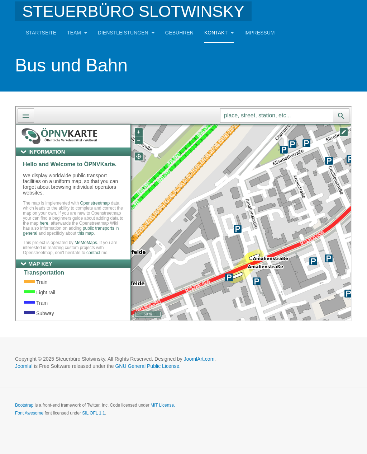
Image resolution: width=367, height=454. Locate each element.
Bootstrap (24, 405)
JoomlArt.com (199, 359)
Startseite (41, 33)
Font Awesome (29, 413)
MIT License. (163, 405)
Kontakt (219, 33)
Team (77, 33)
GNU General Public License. (148, 366)
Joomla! (24, 366)
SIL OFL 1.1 (93, 413)
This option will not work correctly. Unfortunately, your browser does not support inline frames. (183, 213)
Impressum (259, 33)
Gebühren (179, 33)
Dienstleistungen (126, 33)
